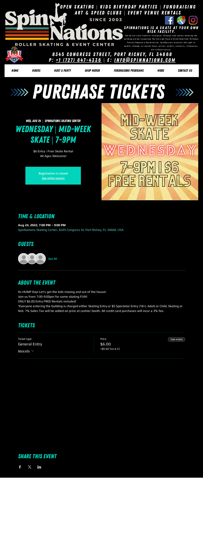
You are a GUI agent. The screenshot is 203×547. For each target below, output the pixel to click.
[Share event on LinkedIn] (39, 467)
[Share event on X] (30, 467)
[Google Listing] (181, 20)
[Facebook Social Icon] (169, 20)
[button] (36, 70)
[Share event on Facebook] (20, 467)
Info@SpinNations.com (145, 60)
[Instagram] (193, 20)
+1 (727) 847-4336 (79, 60)
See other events (53, 178)
